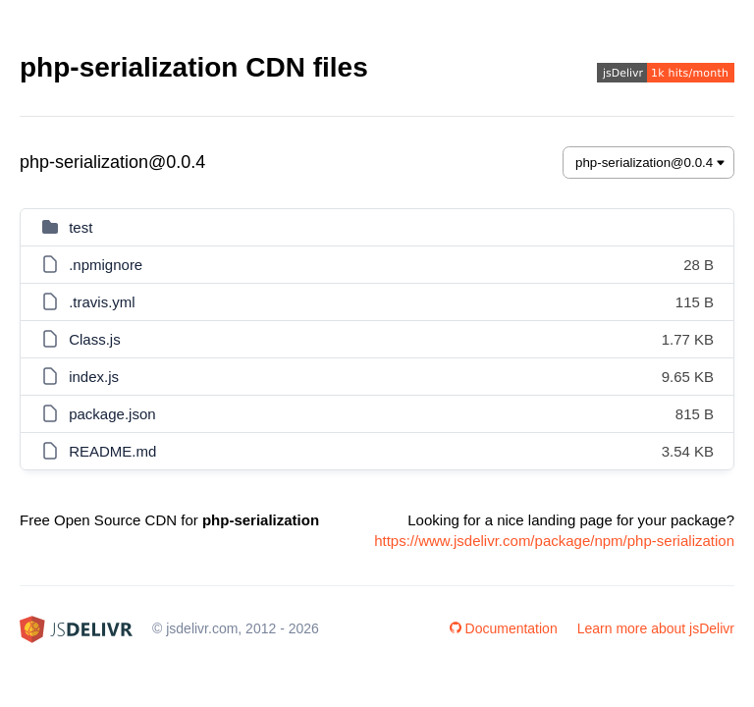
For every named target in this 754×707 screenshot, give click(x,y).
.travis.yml (102, 302)
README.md (112, 451)
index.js (94, 376)
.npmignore (105, 264)
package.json (112, 414)
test (80, 227)
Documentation (504, 628)
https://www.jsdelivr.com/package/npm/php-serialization (554, 540)
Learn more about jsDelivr (655, 628)
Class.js (95, 339)
